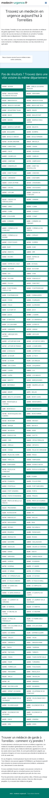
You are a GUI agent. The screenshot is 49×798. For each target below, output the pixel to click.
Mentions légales (24, 795)
